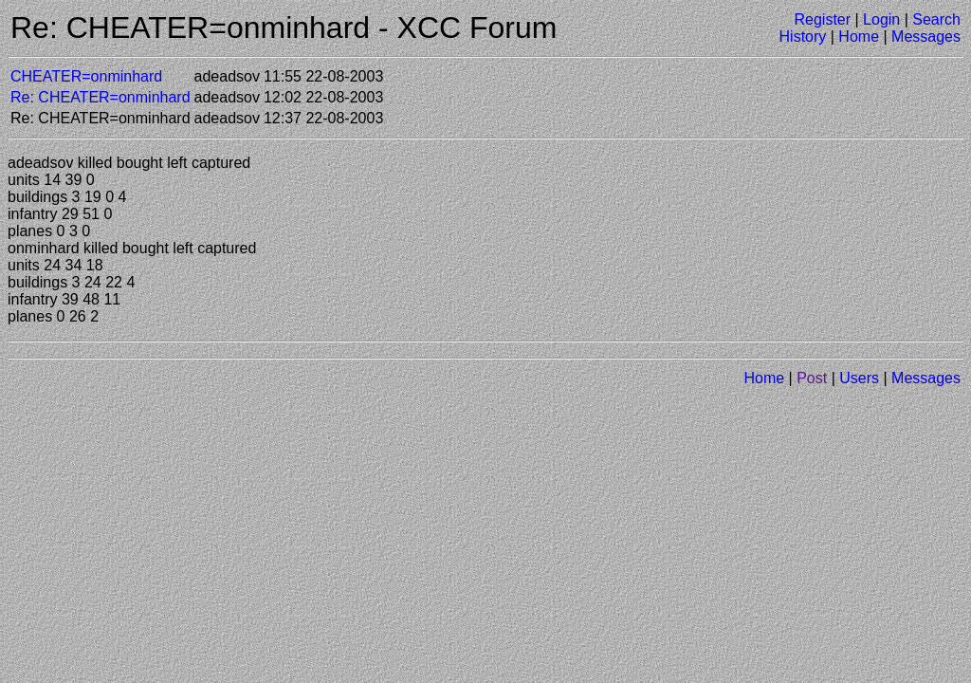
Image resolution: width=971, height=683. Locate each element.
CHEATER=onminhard (86, 76)
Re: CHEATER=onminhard (100, 97)
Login (881, 19)
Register (822, 19)
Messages (926, 36)
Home (858, 36)
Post (812, 378)
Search (936, 19)
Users (859, 378)
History (803, 36)
